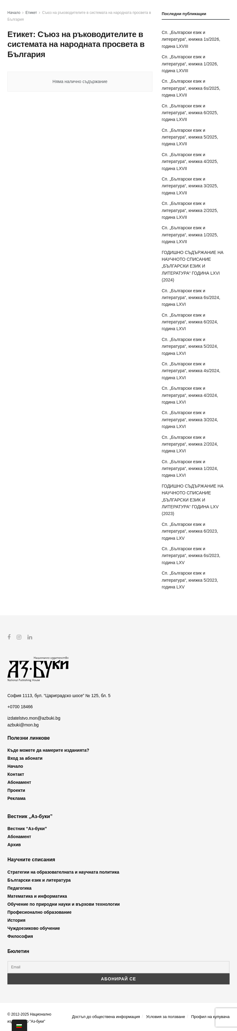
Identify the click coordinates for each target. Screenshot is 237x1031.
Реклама (16, 798)
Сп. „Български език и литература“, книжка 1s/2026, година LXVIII (191, 39)
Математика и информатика (37, 895)
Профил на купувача (210, 1016)
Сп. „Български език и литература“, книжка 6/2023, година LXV (190, 531)
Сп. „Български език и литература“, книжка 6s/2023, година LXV (191, 555)
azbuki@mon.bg (23, 724)
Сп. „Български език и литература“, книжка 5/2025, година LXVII (190, 137)
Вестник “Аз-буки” (27, 828)
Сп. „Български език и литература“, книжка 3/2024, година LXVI (190, 419)
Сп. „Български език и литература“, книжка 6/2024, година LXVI (190, 322)
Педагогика (19, 887)
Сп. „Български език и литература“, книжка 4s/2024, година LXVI (191, 370)
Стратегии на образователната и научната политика (63, 871)
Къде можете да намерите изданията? (48, 750)
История (16, 919)
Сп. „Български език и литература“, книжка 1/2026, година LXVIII (190, 63)
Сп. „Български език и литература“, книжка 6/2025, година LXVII (190, 112)
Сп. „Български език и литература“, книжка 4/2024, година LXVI (190, 395)
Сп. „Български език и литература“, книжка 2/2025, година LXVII (190, 210)
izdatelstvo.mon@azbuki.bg (33, 718)
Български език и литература (39, 879)
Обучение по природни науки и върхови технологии (63, 903)
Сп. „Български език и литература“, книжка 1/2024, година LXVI (190, 468)
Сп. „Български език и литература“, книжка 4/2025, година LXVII (190, 161)
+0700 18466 (20, 706)
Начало (13, 12)
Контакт (15, 774)
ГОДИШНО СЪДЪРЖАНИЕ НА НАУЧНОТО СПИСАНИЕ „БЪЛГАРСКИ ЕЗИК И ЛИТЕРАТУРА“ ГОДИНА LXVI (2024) (192, 266)
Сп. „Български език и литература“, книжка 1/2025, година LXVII (190, 234)
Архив (14, 844)
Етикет (31, 12)
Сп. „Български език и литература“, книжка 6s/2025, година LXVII (191, 88)
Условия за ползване (165, 1016)
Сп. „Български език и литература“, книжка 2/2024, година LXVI (190, 444)
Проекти (16, 790)
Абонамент (19, 782)
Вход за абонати (25, 758)
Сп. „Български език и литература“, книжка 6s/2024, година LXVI (191, 297)
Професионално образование (39, 911)
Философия (20, 935)
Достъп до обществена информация (106, 1016)
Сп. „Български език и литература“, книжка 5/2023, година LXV (190, 580)
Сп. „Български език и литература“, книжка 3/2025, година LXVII (190, 186)
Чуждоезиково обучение (33, 927)
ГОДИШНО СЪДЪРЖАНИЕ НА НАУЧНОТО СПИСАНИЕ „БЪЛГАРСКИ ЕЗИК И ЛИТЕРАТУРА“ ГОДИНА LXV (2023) (192, 500)
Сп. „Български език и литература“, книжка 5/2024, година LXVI (190, 346)
